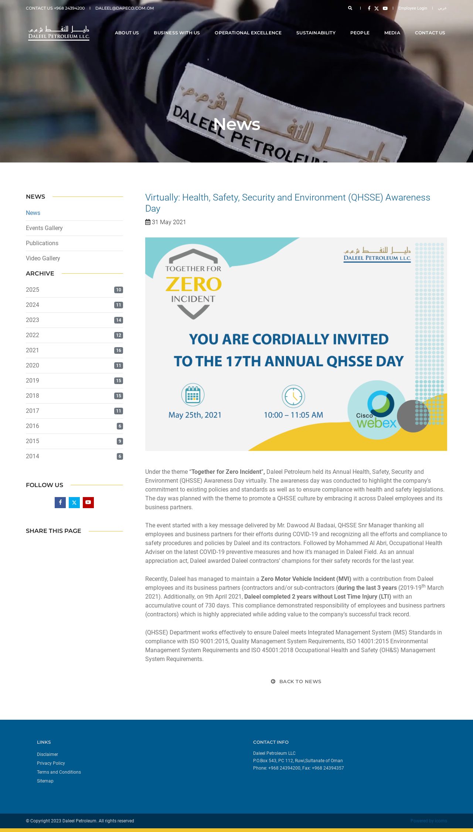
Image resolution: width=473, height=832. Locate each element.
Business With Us (179, 26)
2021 (32, 350)
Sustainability (317, 26)
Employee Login (412, 8)
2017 (32, 410)
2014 (32, 456)
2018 (32, 395)
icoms (441, 821)
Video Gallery (43, 258)
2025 (32, 289)
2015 (32, 441)
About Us (128, 26)
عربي (442, 8)
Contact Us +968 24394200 (55, 8)
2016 (32, 425)
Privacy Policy (51, 763)
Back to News (296, 681)
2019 (32, 380)
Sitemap (45, 781)
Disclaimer (47, 754)
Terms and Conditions (59, 772)
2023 (32, 319)
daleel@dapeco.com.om (124, 8)
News (33, 212)
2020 (32, 365)
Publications (42, 243)
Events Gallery (44, 228)
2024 (32, 304)
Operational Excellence (250, 26)
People (361, 26)
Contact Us (431, 26)
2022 (32, 335)
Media (394, 26)
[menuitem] (134, 754)
